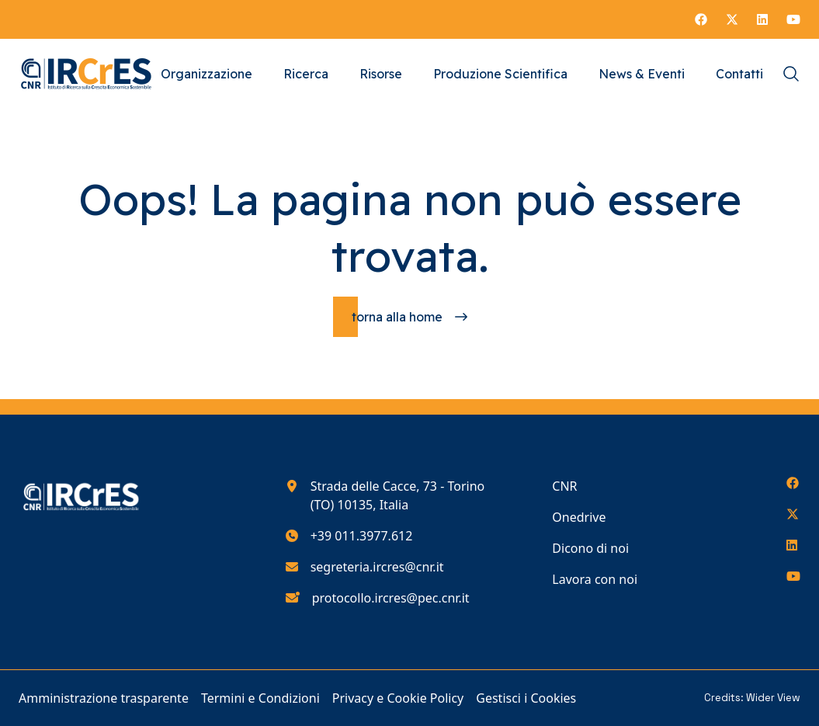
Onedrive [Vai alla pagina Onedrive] (579, 517)
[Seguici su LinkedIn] (762, 19)
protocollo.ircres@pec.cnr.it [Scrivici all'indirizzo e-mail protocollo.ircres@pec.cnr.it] (391, 597)
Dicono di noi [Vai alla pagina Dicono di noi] (590, 548)
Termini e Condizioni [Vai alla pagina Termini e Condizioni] (260, 698)
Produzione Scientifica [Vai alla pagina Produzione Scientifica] (500, 74)
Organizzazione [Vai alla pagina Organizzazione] (206, 74)
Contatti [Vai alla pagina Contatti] (739, 74)
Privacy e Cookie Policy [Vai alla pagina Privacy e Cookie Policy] (398, 698)
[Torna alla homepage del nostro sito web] (86, 73)
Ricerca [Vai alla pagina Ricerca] (305, 74)
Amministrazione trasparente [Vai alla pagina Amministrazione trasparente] (104, 698)
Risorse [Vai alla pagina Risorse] (380, 74)
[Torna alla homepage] (409, 317)
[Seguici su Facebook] (701, 19)
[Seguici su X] (732, 19)
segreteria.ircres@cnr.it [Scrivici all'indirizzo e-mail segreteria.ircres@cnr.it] (377, 566)
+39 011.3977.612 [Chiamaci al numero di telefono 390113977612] (362, 535)
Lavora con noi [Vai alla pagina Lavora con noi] (594, 579)
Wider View (773, 697)
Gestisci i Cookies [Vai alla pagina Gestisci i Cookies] (526, 698)
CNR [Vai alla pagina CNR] (564, 486)
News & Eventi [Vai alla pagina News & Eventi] (642, 74)
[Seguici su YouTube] (793, 19)
